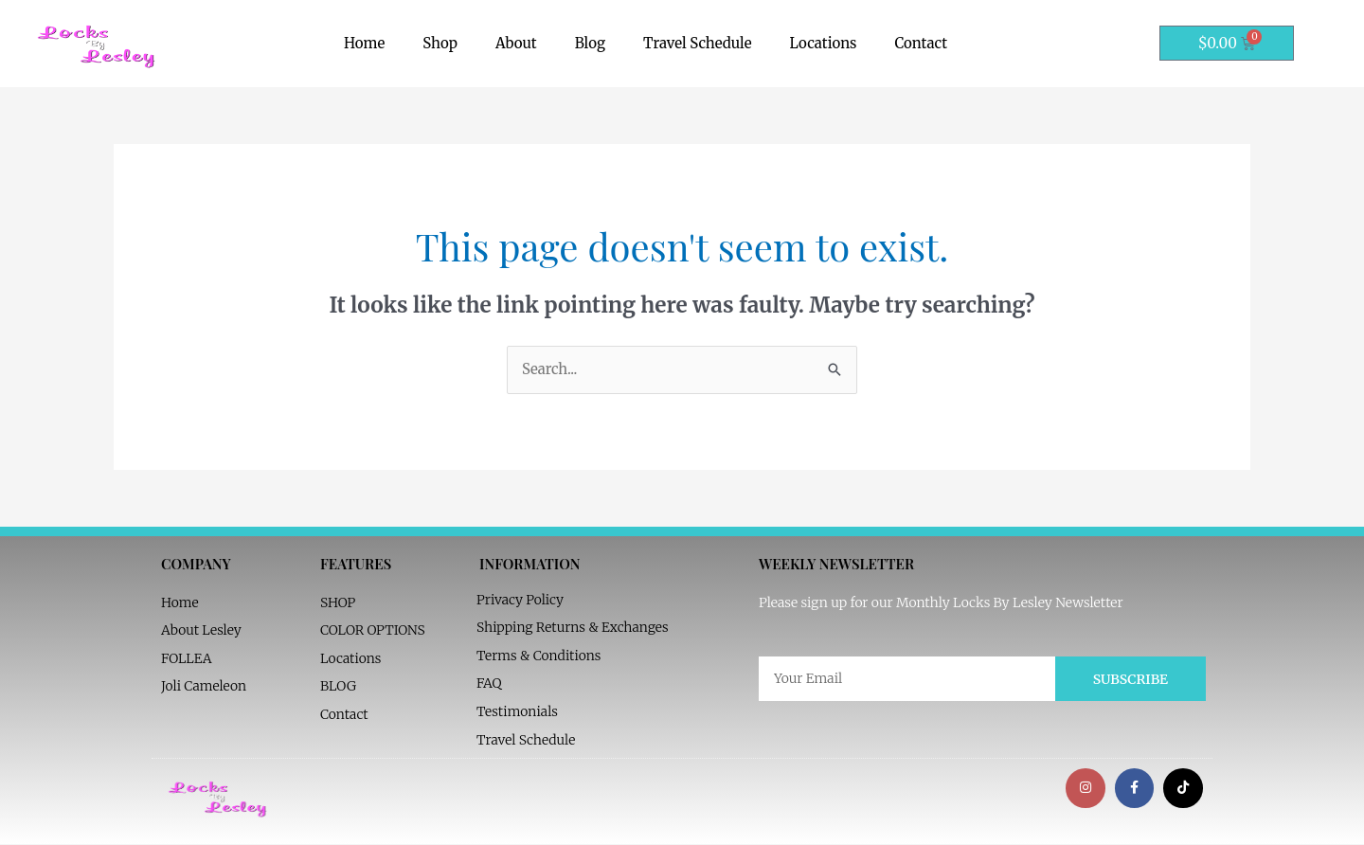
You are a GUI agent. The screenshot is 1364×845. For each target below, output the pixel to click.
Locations (823, 43)
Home (364, 43)
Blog (590, 43)
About (516, 43)
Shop (440, 43)
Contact (920, 43)
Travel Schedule (697, 43)
